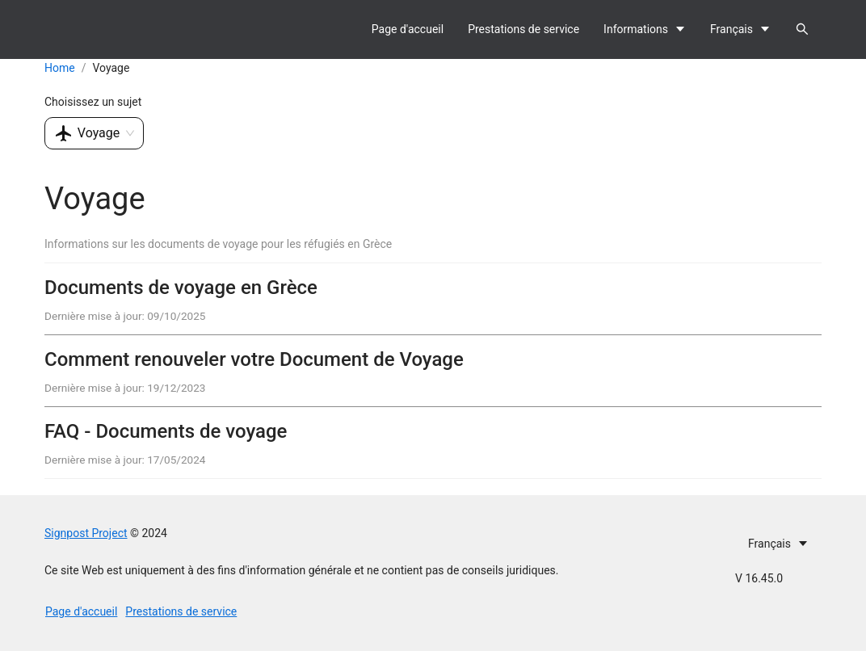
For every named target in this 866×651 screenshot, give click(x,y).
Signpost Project (86, 533)
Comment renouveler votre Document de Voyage (254, 359)
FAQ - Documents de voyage (166, 431)
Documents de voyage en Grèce (180, 287)
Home (59, 67)
